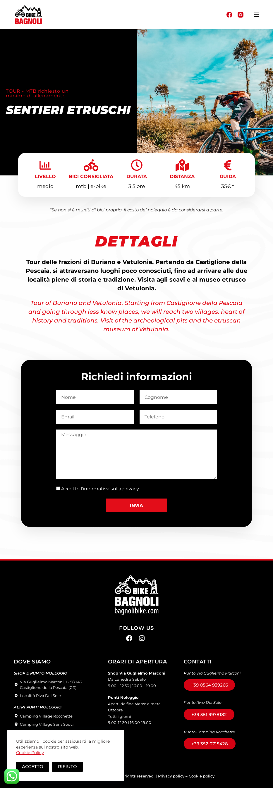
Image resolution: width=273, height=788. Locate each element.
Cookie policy (201, 776)
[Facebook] (229, 15)
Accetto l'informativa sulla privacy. (100, 489)
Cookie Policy (30, 752)
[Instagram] (240, 15)
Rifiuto (67, 766)
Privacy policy (171, 776)
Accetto (32, 766)
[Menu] (256, 14)
